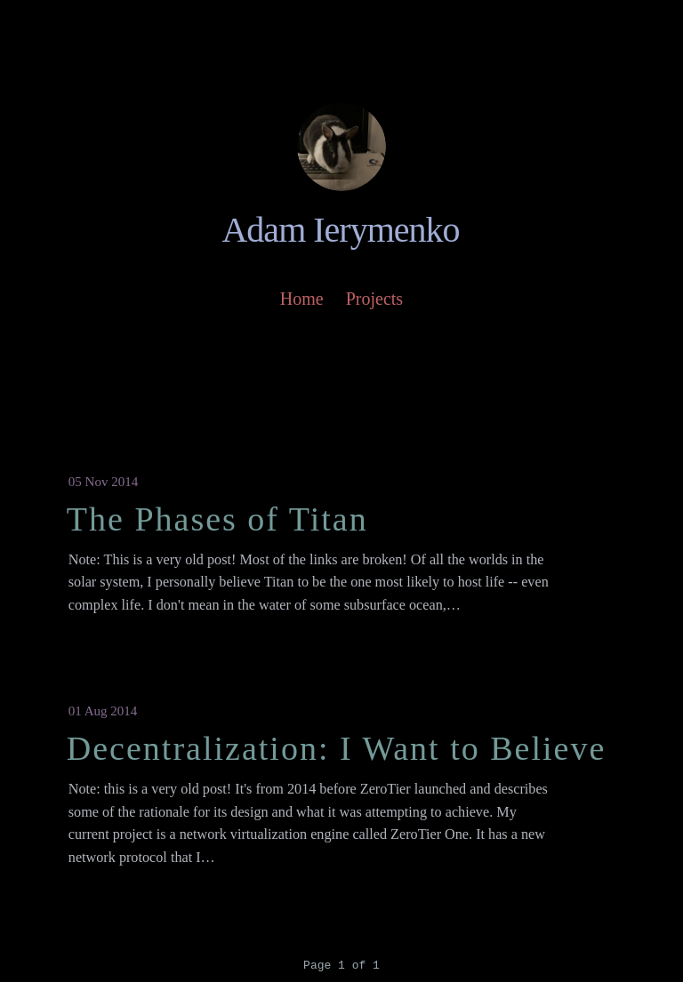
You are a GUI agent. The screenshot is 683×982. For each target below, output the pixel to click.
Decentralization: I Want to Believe (336, 748)
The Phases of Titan (217, 519)
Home (302, 298)
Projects (374, 298)
